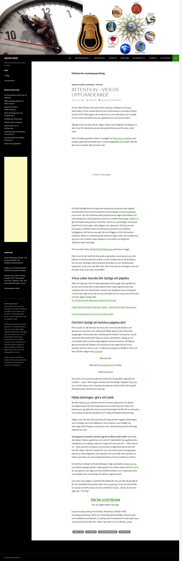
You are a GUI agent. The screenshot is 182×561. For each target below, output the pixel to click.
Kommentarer (10, 80)
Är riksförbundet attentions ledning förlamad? (94, 300)
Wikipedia (108, 249)
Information (138, 58)
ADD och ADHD (78, 85)
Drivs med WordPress (12, 557)
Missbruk (153, 58)
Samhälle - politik (94, 85)
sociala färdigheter (127, 211)
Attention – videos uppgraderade (95, 92)
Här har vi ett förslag (105, 499)
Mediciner (125, 58)
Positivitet (125, 532)
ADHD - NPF (78, 532)
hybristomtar (130, 463)
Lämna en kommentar (111, 100)
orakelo (92, 100)
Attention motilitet (122, 138)
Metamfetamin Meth (11, 288)
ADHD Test (113, 58)
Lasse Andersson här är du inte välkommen (92, 314)
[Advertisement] (15, 199)
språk (129, 521)
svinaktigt (112, 484)
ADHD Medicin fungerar (13, 122)
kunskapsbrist (107, 365)
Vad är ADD (8, 258)
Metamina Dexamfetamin (13, 263)
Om (69, 58)
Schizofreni (165, 58)
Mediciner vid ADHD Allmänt (15, 268)
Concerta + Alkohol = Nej (13, 281)
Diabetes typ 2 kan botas (13, 119)
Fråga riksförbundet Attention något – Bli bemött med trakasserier (104, 307)
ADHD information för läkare (15, 270)
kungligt (98, 351)
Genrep (86, 402)
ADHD (96, 249)
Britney (133, 382)
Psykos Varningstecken (12, 143)
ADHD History (99, 58)
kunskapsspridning (108, 532)
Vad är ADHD (18, 258)
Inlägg (7, 75)
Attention (91, 532)
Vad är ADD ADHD (81, 58)
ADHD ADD (11, 58)
